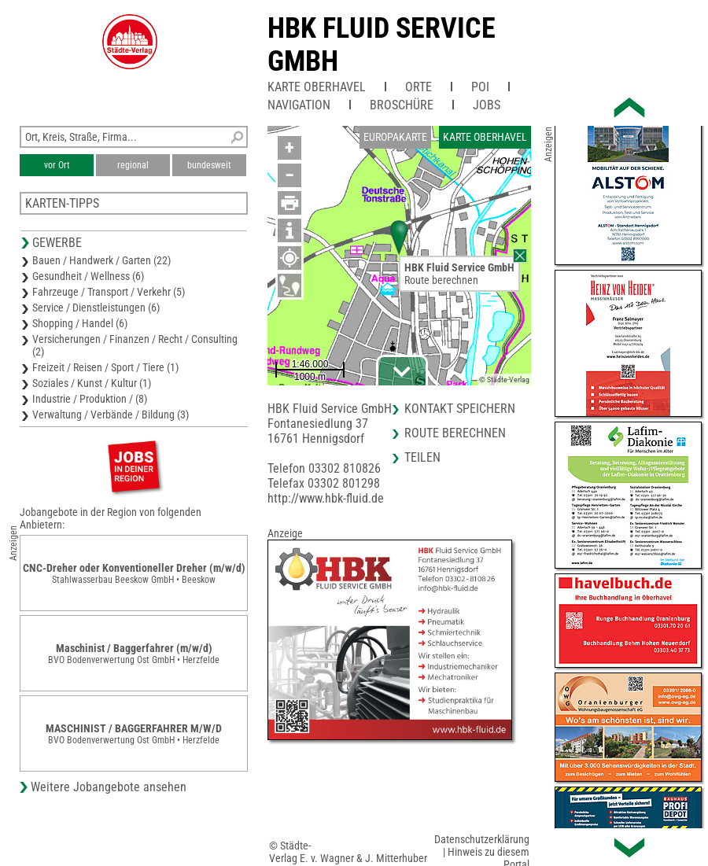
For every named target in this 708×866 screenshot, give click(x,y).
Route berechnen (441, 280)
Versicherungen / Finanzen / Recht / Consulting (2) (135, 345)
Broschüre (401, 105)
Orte (418, 86)
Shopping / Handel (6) (79, 323)
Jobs (486, 105)
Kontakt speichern (459, 408)
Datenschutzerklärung (481, 839)
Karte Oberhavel (316, 86)
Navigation (298, 105)
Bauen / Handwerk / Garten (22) (101, 260)
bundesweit (209, 165)
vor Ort (57, 165)
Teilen (422, 457)
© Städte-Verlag (504, 379)
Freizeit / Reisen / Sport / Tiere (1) (105, 367)
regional (133, 165)
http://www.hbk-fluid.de (325, 498)
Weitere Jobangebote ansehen (108, 786)
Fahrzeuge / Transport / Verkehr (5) (108, 292)
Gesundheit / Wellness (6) (88, 276)
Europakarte (395, 137)
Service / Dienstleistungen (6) (96, 307)
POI (480, 86)
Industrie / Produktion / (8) (89, 398)
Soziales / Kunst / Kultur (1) (91, 383)
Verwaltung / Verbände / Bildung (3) (110, 414)
